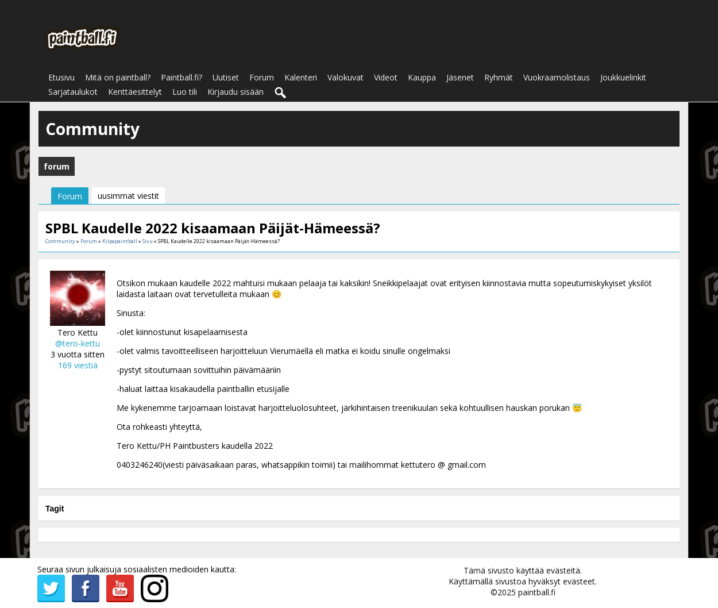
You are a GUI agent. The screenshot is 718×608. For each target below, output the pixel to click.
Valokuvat (345, 77)
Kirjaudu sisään (235, 91)
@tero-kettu (77, 343)
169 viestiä (78, 365)
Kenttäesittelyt (135, 91)
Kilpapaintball (119, 241)
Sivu (148, 241)
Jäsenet (460, 77)
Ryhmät (498, 77)
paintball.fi (536, 592)
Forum (261, 77)
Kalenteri (300, 77)
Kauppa (422, 77)
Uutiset (226, 77)
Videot (385, 77)
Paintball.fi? (181, 77)
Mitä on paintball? (117, 77)
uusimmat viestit (128, 195)
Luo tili (184, 91)
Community (60, 241)
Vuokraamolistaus (556, 77)
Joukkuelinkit (623, 77)
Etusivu (61, 77)
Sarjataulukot (73, 91)
